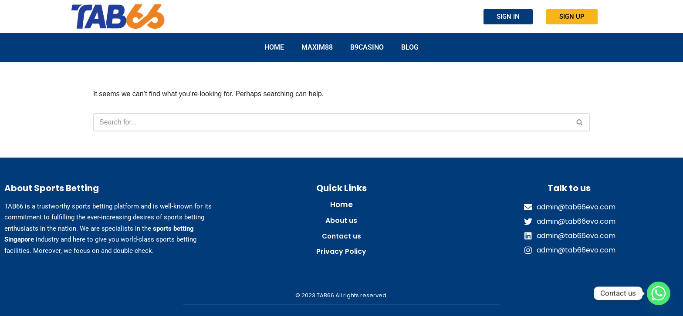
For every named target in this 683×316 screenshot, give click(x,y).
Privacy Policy (341, 251)
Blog (410, 47)
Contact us (341, 236)
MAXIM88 (317, 47)
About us (341, 220)
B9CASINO (367, 47)
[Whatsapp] (658, 293)
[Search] (331, 122)
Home (274, 47)
